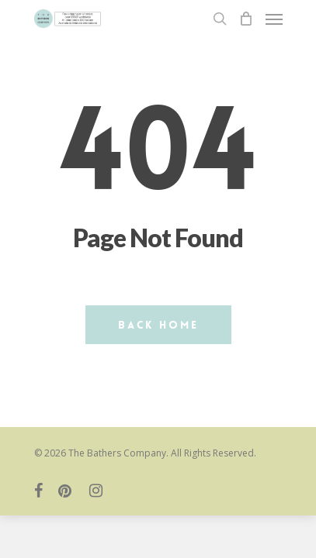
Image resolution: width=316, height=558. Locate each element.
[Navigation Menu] (274, 18)
